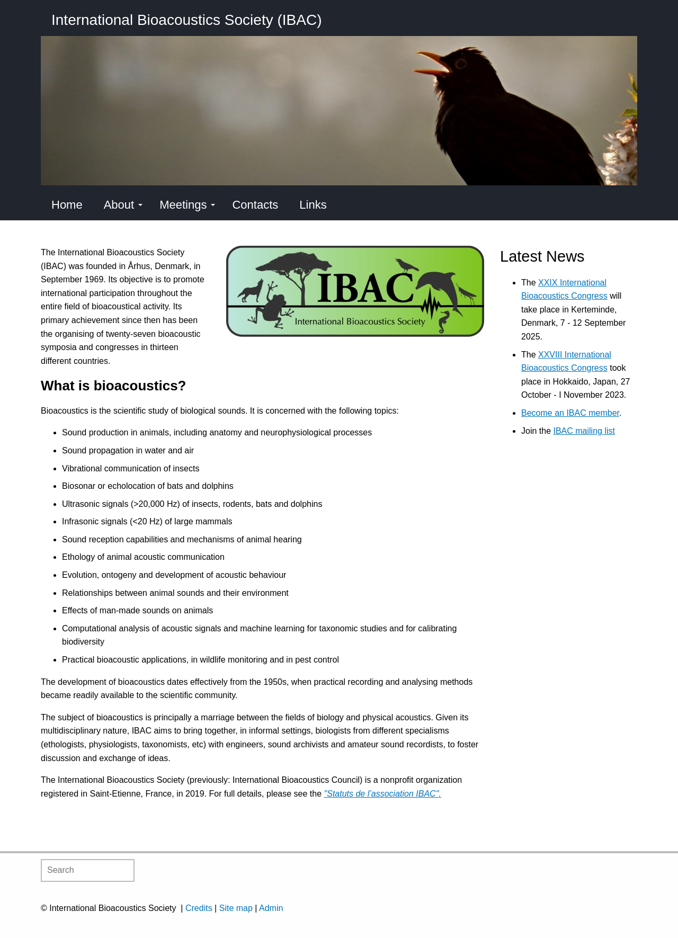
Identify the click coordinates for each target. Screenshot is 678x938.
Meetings (187, 204)
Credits (198, 908)
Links (312, 204)
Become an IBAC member (570, 412)
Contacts (255, 204)
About (123, 204)
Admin (271, 908)
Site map (236, 908)
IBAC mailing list (583, 430)
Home (67, 204)
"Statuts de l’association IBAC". (382, 793)
